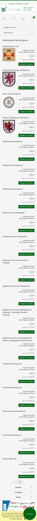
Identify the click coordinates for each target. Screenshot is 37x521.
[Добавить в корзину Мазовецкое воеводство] (26, 206)
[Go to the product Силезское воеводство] (9, 438)
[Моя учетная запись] (23, 18)
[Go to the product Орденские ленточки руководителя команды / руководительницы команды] (9, 317)
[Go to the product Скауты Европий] (9, 461)
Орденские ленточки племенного (16, 286)
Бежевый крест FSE (11, 46)
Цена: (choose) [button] (8, 32)
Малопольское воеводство (14, 212)
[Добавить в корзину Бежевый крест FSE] (26, 64)
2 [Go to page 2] (20, 482)
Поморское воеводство (12, 387)
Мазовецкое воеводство (13, 189)
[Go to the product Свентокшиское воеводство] (9, 414)
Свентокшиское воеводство (14, 411)
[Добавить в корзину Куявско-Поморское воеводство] (26, 135)
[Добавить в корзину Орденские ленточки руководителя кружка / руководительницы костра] (26, 357)
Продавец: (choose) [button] (9, 27)
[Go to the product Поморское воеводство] (9, 390)
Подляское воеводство (12, 363)
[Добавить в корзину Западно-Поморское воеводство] (26, 88)
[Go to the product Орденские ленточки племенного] (9, 289)
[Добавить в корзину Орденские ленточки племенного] (26, 303)
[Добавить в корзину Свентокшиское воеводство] (26, 429)
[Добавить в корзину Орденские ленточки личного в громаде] (26, 280)
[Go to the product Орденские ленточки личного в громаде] (9, 265)
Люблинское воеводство (13, 165)
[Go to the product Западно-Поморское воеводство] (9, 79)
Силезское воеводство (12, 435)
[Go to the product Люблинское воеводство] (9, 168)
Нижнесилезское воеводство (14, 236)
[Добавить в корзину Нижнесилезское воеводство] (26, 254)
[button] (4, 18)
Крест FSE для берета (12, 94)
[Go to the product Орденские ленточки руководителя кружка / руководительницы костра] (9, 343)
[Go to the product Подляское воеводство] (9, 366)
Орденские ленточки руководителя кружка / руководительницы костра (17, 339)
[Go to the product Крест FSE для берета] (9, 102)
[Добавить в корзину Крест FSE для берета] (26, 111)
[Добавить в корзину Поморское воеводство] (26, 405)
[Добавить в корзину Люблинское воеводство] (26, 183)
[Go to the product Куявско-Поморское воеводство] (9, 126)
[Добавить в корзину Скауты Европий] (26, 476)
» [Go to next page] (23, 482)
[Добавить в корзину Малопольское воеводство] (26, 230)
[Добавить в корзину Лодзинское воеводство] (26, 159)
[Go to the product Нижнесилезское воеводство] (9, 239)
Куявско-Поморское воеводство (16, 117)
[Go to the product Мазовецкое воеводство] (9, 192)
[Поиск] (14, 18)
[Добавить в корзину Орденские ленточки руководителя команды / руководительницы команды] (26, 332)
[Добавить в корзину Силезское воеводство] (26, 452)
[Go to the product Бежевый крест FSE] (9, 54)
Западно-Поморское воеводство (16, 70)
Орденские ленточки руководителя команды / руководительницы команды (17, 312)
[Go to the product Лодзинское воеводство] (9, 144)
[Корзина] (32, 18)
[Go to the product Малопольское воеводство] (9, 215)
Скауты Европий (9, 458)
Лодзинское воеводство (12, 141)
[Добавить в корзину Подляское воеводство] (26, 381)
